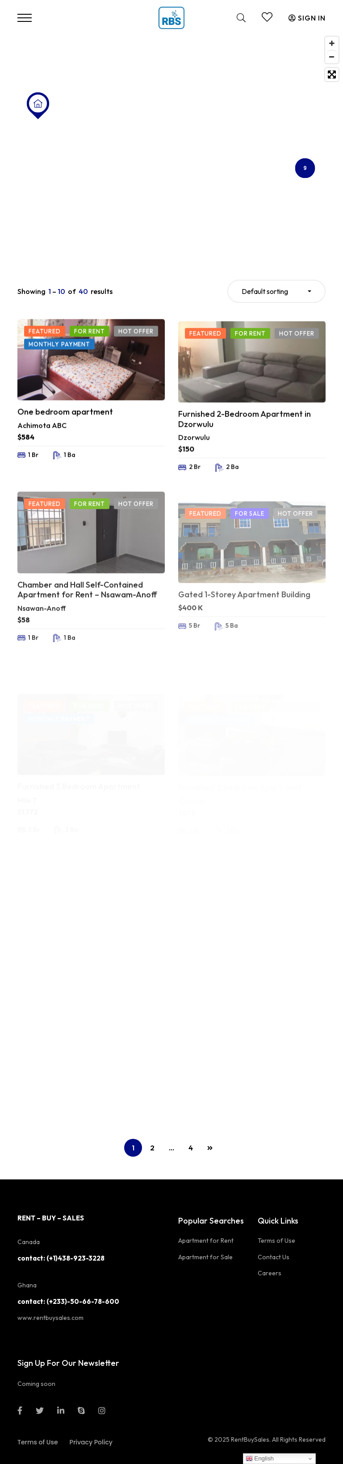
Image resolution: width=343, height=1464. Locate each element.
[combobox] (276, 291)
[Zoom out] (332, 56)
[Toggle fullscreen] (332, 74)
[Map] (171, 143)
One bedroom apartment (65, 430)
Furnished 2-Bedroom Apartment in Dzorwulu (244, 450)
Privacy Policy (91, 1442)
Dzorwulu (194, 468)
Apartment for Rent (206, 1241)
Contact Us (273, 1257)
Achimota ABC (42, 443)
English (260, 1458)
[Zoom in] (332, 43)
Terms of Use (276, 1241)
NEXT (210, 1148)
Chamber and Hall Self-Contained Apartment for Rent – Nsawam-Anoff (87, 626)
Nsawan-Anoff (41, 644)
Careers (269, 1273)
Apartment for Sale (205, 1257)
